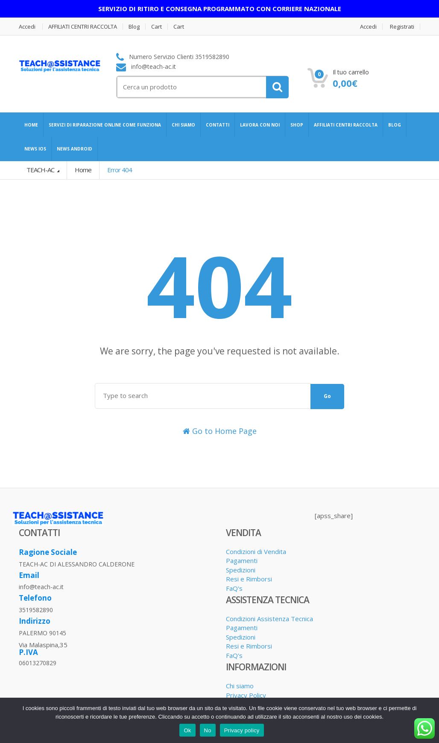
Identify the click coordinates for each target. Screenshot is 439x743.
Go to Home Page (220, 431)
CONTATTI (217, 125)
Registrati (402, 27)
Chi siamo (240, 685)
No (207, 730)
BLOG (394, 125)
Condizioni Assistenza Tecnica (269, 618)
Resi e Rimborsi (249, 579)
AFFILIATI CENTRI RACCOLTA (82, 27)
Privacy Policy (246, 695)
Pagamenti (242, 560)
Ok (187, 730)
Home (83, 169)
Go (327, 396)
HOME (31, 125)
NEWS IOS (35, 149)
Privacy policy (242, 730)
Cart (156, 27)
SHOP (296, 125)
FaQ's (234, 588)
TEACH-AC (41, 169)
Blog (134, 27)
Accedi (27, 27)
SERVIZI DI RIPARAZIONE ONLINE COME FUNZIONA (105, 125)
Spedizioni (240, 570)
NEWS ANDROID (74, 149)
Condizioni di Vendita (256, 551)
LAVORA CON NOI (260, 125)
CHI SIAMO (183, 125)
